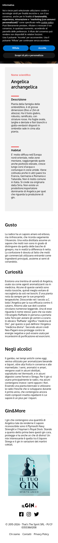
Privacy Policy (41, 534)
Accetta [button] (42, 48)
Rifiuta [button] (15, 48)
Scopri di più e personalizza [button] (29, 55)
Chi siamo (14, 534)
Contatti (26, 534)
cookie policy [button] (47, 22)
